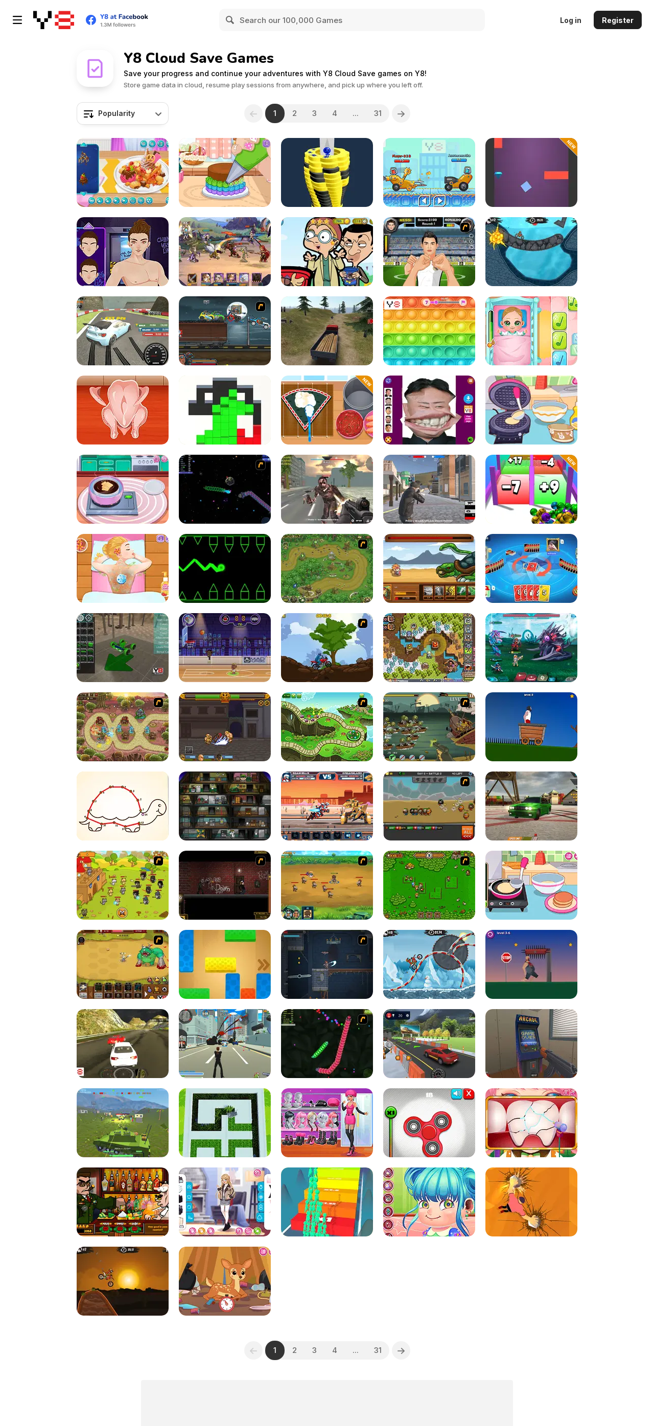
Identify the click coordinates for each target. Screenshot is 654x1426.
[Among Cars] (429, 172)
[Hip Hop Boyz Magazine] (123, 251)
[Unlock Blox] (225, 964)
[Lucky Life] (531, 964)
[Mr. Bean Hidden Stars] (327, 251)
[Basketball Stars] (225, 647)
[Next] (401, 113)
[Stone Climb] (531, 1201)
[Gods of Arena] (225, 726)
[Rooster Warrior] (429, 568)
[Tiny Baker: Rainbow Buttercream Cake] (225, 172)
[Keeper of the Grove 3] (123, 726)
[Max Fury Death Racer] (225, 330)
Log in (570, 20)
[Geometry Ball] (225, 568)
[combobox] (123, 113)
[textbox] (122, 113)
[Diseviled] (327, 964)
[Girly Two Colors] (327, 1122)
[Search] (230, 20)
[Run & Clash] (327, 1201)
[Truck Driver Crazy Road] (327, 330)
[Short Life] (531, 726)
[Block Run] (225, 410)
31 (378, 113)
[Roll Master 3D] (531, 489)
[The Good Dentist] (531, 1122)
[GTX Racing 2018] (123, 1043)
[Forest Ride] (327, 647)
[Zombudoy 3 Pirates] (429, 726)
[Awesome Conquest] (429, 806)
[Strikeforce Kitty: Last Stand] (123, 885)
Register (618, 20)
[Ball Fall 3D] (327, 172)
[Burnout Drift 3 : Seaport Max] (531, 806)
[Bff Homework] (123, 806)
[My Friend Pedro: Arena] (225, 885)
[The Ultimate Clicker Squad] (123, 964)
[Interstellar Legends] (531, 647)
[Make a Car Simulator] (123, 647)
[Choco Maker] (123, 489)
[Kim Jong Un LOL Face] (429, 410)
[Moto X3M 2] (531, 251)
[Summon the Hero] (429, 885)
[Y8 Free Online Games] (54, 20)
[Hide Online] (531, 1043)
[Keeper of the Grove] (327, 726)
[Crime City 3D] (225, 1043)
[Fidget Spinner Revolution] (429, 1122)
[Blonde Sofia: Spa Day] (123, 568)
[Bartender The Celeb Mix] (123, 1201)
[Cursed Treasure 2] (429, 647)
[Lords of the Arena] (225, 251)
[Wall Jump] (531, 172)
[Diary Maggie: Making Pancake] (531, 885)
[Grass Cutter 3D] (225, 1122)
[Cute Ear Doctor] (429, 1201)
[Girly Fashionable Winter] (225, 1201)
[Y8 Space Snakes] (225, 489)
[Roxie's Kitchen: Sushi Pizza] (327, 410)
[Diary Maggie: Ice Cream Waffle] (531, 410)
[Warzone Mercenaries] (123, 1122)
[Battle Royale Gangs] (429, 489)
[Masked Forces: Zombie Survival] (327, 489)
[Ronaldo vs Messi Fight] (429, 251)
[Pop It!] (429, 330)
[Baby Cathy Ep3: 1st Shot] (531, 330)
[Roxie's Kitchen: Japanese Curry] (123, 410)
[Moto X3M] (123, 1281)
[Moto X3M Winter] (429, 964)
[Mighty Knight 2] (327, 885)
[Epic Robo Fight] (327, 806)
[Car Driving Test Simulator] (429, 1043)
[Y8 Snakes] (327, 1043)
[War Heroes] (327, 568)
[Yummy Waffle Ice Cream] (123, 172)
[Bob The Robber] (225, 806)
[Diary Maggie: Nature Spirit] (225, 1281)
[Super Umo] (531, 568)
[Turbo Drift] (123, 330)
